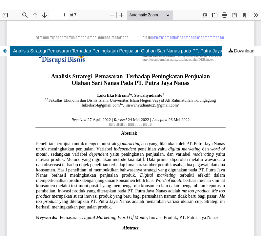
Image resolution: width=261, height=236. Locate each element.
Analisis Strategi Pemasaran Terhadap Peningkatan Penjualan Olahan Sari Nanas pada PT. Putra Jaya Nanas (125, 50)
